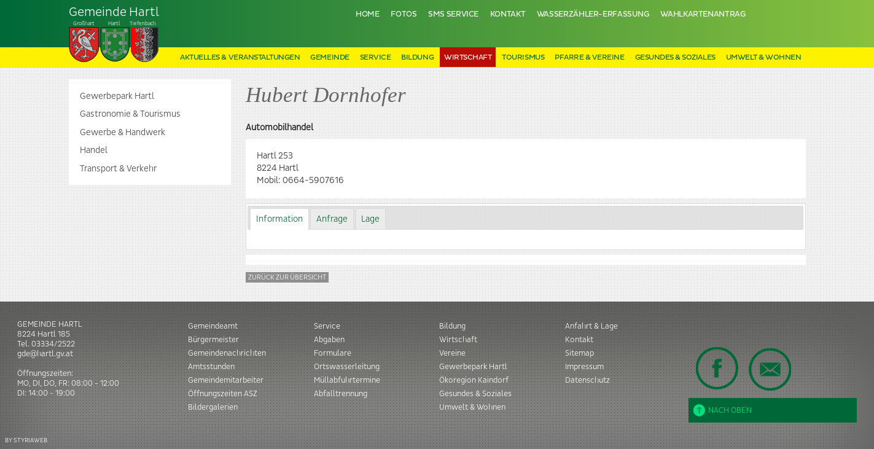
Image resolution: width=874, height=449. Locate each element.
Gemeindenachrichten (227, 353)
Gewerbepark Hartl (117, 96)
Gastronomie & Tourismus (130, 114)
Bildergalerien (213, 407)
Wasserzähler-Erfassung (593, 14)
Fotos (403, 14)
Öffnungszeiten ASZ (222, 394)
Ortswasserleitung (347, 367)
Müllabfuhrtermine (347, 380)
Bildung (417, 57)
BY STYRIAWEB (26, 440)
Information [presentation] (279, 219)
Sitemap (579, 353)
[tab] (279, 219)
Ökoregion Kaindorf (474, 380)
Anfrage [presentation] (332, 219)
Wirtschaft (467, 57)
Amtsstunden (211, 367)
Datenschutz (587, 380)
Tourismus (523, 57)
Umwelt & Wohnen (764, 57)
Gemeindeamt (213, 326)
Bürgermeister (213, 340)
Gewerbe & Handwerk (122, 132)
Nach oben (722, 410)
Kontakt (507, 14)
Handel (93, 150)
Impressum (584, 367)
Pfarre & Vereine (589, 57)
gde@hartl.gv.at (45, 354)
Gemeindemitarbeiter (225, 380)
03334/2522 (53, 344)
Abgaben (329, 340)
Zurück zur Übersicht (287, 277)
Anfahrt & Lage (591, 326)
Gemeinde (329, 57)
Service (375, 57)
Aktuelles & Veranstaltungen (240, 57)
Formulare (332, 353)
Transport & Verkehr (118, 168)
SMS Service (453, 14)
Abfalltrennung (340, 394)
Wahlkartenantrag (702, 14)
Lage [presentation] (370, 219)
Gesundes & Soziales (675, 57)
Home (368, 14)
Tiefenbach (114, 34)
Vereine (452, 353)
